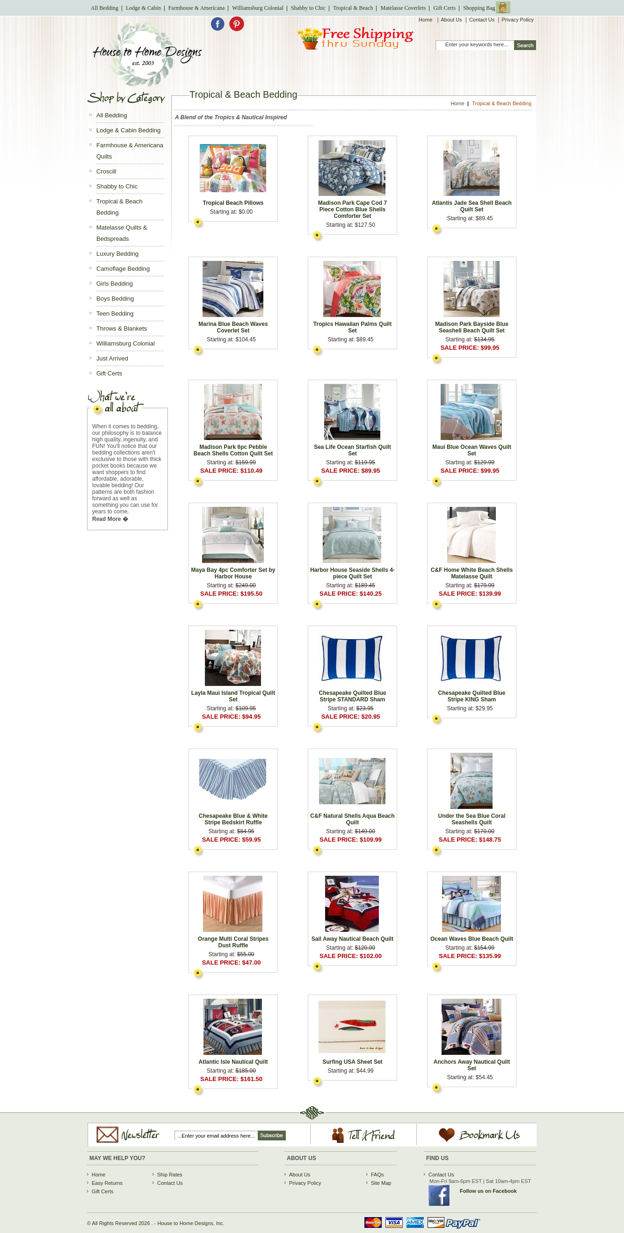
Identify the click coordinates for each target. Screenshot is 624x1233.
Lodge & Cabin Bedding (128, 130)
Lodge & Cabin (143, 8)
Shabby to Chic (308, 8)
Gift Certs (444, 8)
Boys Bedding (115, 298)
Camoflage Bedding (123, 268)
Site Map (381, 1183)
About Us (451, 19)
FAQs (377, 1174)
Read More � (110, 519)
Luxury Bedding (117, 253)
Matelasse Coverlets (403, 8)
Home (426, 19)
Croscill (106, 171)
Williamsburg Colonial (257, 8)
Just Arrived (112, 358)
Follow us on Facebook (488, 1191)
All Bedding (104, 8)
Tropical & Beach (353, 8)
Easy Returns (107, 1183)
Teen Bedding (115, 313)
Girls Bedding (114, 283)
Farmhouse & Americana (196, 8)
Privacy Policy (517, 19)
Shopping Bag (479, 8)
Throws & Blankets (121, 328)
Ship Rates (169, 1174)
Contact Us (481, 19)
